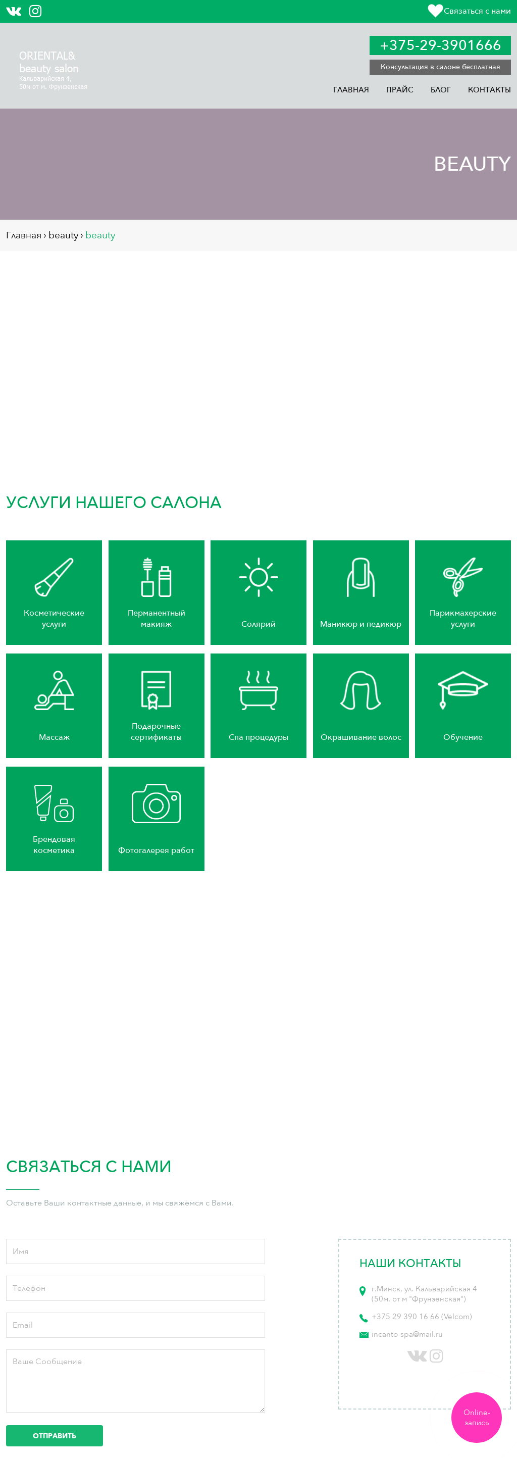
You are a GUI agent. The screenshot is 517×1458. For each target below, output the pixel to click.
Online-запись (476, 1417)
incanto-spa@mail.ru (407, 1334)
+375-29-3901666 (440, 45)
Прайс (399, 90)
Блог (441, 90)
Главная (351, 90)
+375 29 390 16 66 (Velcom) (422, 1317)
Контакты (489, 90)
